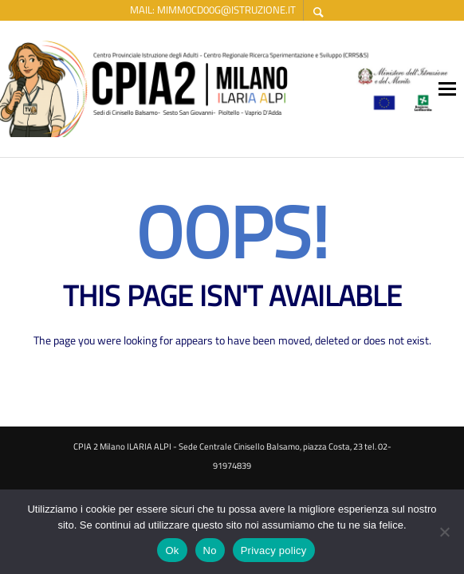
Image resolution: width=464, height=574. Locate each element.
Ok (172, 550)
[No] (444, 533)
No (210, 550)
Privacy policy (274, 550)
